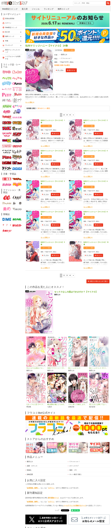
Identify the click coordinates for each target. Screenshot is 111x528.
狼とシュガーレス (74, 368)
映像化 (29, 470)
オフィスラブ (73, 466)
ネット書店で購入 (75, 474)
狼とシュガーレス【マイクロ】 (98, 368)
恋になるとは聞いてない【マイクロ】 (98, 404)
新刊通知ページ (53, 498)
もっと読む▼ (29, 102)
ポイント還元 (70, 50)
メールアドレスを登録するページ (74, 505)
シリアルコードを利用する (12, 58)
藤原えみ (64, 54)
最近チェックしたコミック (12, 51)
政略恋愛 (30, 474)
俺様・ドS (72, 470)
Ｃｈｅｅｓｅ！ (66, 58)
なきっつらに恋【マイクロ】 (36, 404)
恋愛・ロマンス (32, 466)
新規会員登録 (9, 18)
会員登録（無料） (33, 488)
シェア (57, 510)
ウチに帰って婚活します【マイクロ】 (77, 404)
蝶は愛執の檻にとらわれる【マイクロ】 (57, 404)
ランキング (49, 9)
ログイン (51, 488)
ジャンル (36, 9)
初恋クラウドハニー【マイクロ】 (57, 368)
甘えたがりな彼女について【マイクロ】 (36, 368)
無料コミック (63, 9)
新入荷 (25, 9)
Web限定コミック (10, 9)
